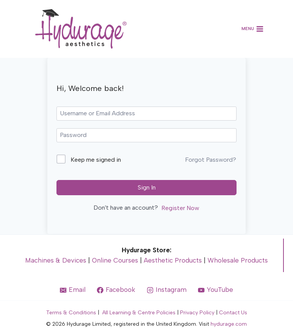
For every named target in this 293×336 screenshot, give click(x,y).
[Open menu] (252, 29)
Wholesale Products (238, 260)
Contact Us (233, 312)
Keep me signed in (96, 159)
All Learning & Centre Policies (138, 312)
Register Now (180, 208)
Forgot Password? (210, 159)
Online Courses (115, 260)
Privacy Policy (197, 312)
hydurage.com (229, 324)
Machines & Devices (55, 260)
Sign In (147, 187)
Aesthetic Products (173, 260)
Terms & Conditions (71, 312)
